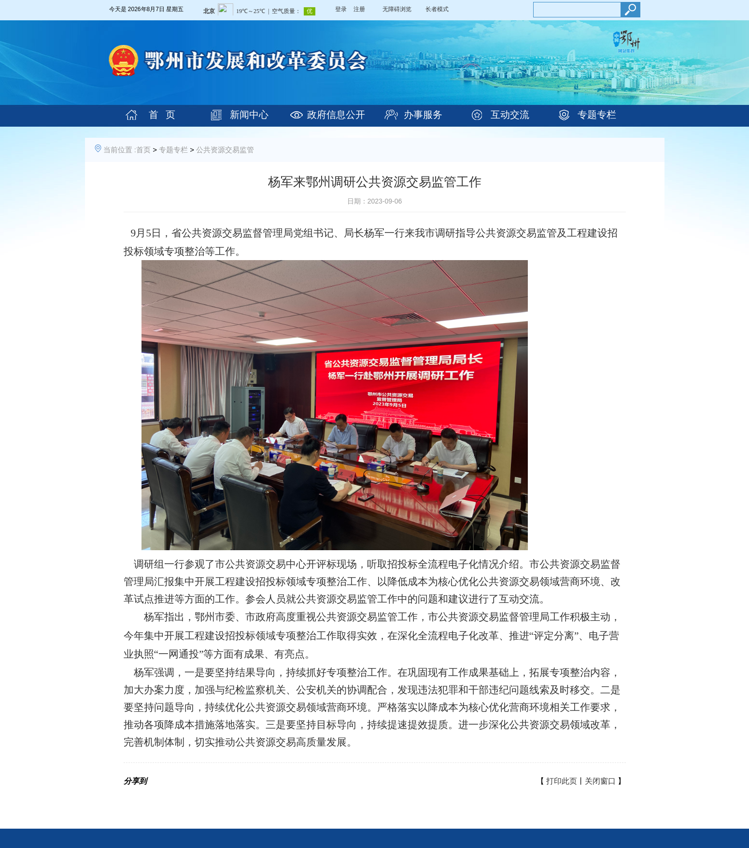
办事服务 (423, 114)
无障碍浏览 (396, 9)
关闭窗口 (600, 781)
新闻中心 (249, 114)
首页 (143, 150)
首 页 (162, 114)
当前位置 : (119, 150)
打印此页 (561, 781)
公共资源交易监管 (225, 150)
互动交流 (510, 114)
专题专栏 (597, 114)
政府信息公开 (336, 114)
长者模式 (437, 9)
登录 (341, 9)
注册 (359, 9)
